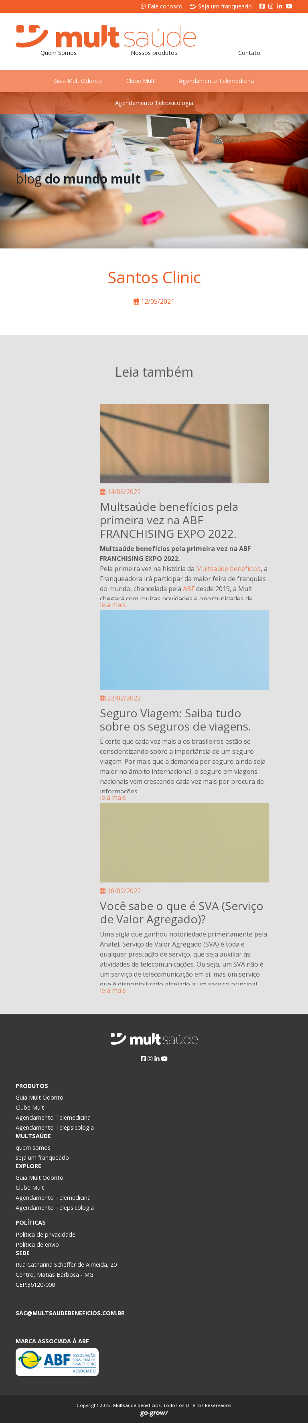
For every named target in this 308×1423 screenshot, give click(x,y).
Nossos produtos (154, 53)
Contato (249, 53)
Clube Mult (140, 81)
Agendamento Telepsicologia (154, 103)
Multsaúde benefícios (228, 568)
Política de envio (37, 1244)
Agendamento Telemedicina (217, 81)
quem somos (33, 1147)
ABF (189, 588)
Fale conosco (161, 6)
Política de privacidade (45, 1234)
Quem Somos (59, 53)
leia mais (113, 604)
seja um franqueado (42, 1157)
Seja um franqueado (221, 6)
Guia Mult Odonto (77, 81)
